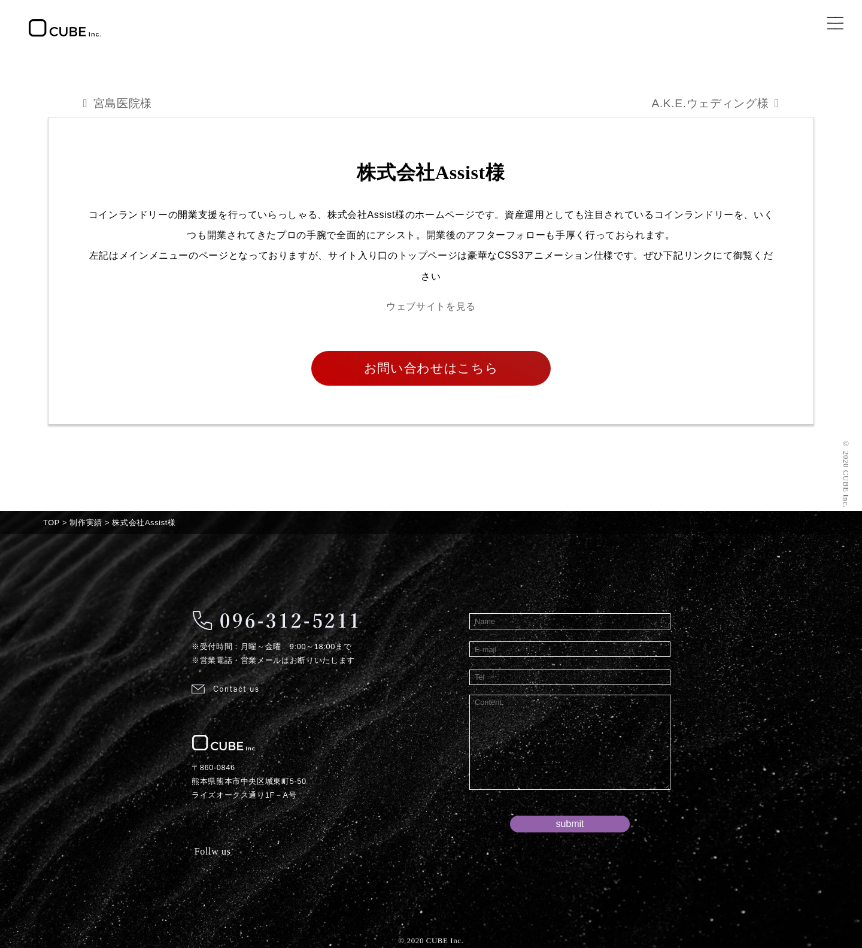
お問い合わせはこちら (431, 368)
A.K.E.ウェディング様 (710, 103)
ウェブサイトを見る (431, 306)
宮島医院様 (122, 103)
